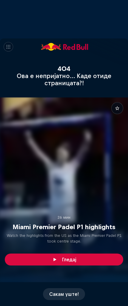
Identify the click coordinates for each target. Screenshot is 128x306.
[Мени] (8, 47)
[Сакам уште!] (64, 294)
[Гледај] (64, 259)
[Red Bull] (64, 46)
